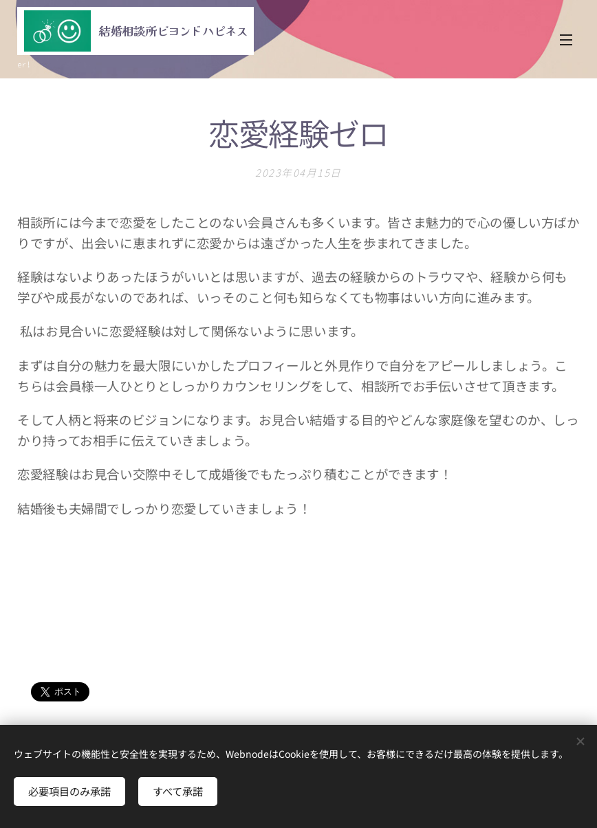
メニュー (566, 40)
